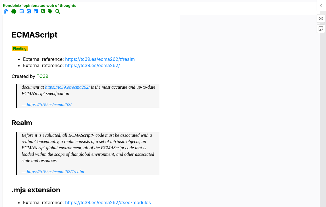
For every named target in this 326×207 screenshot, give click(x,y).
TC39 (42, 76)
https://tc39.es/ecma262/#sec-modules (108, 202)
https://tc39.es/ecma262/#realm (100, 59)
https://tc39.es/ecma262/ (92, 65)
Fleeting (19, 48)
